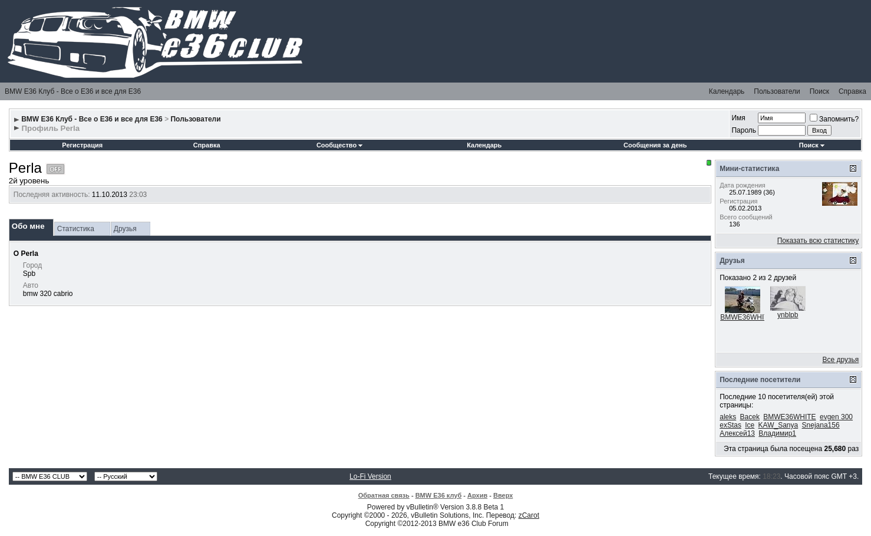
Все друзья (840, 360)
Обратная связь (384, 495)
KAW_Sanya (778, 425)
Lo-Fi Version (370, 476)
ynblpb (787, 315)
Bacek (750, 417)
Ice (749, 425)
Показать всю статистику (818, 240)
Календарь (727, 91)
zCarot (529, 515)
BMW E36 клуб (438, 495)
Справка (852, 91)
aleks (728, 417)
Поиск (819, 91)
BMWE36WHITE (746, 317)
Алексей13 (737, 433)
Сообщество (339, 145)
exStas (730, 425)
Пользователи (777, 91)
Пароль (743, 130)
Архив (477, 495)
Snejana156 (821, 425)
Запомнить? (834, 119)
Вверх (503, 495)
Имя (738, 118)
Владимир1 (777, 433)
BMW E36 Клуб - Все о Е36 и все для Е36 (73, 91)
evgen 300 (836, 417)
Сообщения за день (655, 145)
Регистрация (82, 145)
